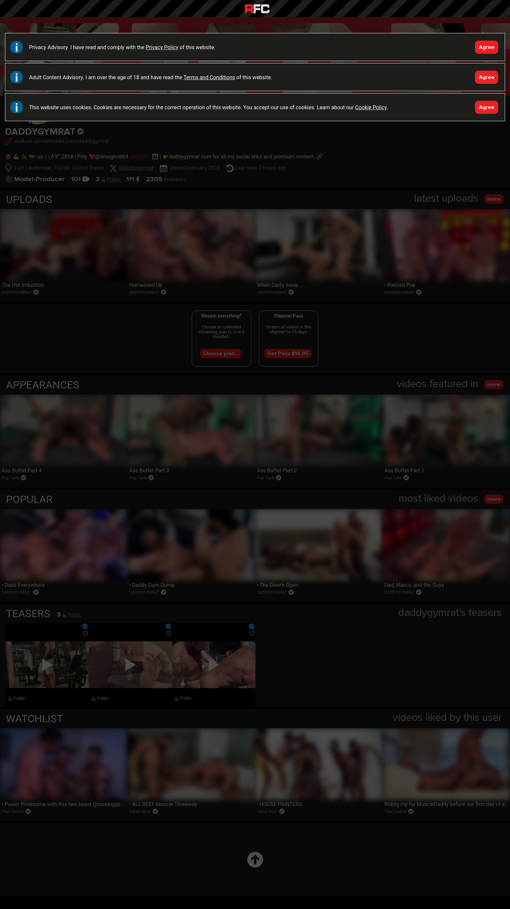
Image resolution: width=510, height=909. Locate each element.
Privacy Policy (162, 47)
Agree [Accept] (486, 47)
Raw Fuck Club (257, 9)
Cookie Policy (371, 107)
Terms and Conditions (209, 77)
